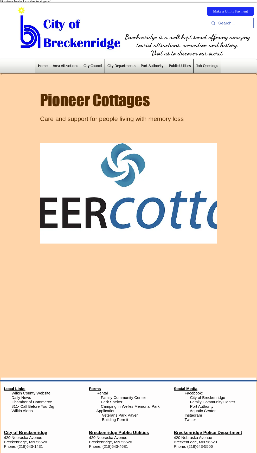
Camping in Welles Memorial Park (130, 406)
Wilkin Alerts (22, 411)
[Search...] (230, 23)
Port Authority (201, 406)
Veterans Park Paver (120, 415)
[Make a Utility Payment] (230, 11)
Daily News (21, 397)
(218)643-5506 (200, 446)
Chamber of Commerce (31, 402)
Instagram (193, 415)
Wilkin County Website (30, 393)
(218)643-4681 (115, 446)
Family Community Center (123, 397)
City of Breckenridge (207, 397)
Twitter (190, 419)
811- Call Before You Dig (32, 406)
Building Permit (114, 419)
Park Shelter (112, 402)
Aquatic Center (203, 411)
